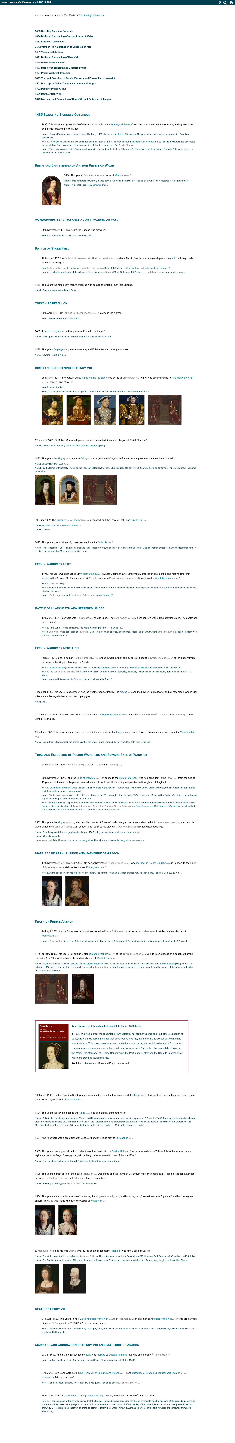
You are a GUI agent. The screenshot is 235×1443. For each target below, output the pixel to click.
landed (45, 578)
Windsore (120, 175)
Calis (83, 458)
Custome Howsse (58, 1178)
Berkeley (74, 1183)
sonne (174, 578)
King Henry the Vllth (97, 1318)
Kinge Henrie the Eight (94, 377)
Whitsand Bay (58, 667)
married (140, 863)
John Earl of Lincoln (59, 268)
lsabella (116, 1250)
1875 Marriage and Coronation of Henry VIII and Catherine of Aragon (73, 99)
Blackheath (83, 618)
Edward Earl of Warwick (61, 788)
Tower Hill (83, 632)
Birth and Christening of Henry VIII (63, 368)
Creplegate (59, 349)
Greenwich (178, 714)
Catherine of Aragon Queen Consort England (156, 1373)
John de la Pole (88, 268)
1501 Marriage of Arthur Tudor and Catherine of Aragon (65, 83)
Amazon (89, 1063)
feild (173, 258)
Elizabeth (131, 268)
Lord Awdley (120, 618)
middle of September (143, 142)
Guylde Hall (137, 520)
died (83, 1318)
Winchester (95, 185)
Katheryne (91, 867)
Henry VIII (124, 840)
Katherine (40, 958)
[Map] (127, 176)
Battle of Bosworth (127, 134)
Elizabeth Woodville (51, 525)
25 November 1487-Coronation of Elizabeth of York (63, 46)
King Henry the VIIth (182, 377)
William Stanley (88, 573)
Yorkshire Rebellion (51, 303)
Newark (109, 272)
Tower (170, 778)
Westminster (187, 732)
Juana (72, 1250)
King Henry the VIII (161, 1318)
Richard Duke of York (85, 595)
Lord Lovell (102, 258)
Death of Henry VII (50, 1309)
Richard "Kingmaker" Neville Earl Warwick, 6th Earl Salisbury (101, 806)
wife (131, 1196)
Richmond (124, 1318)
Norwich (88, 1173)
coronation (71, 1395)
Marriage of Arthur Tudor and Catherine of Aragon (77, 853)
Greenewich (129, 377)
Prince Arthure (91, 175)
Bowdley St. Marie (158, 657)
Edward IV (165, 268)
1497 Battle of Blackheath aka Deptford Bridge (60, 67)
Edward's (123, 802)
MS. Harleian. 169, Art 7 (127, 1383)
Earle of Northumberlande (77, 313)
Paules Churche (157, 863)
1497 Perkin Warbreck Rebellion (52, 73)
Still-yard (137, 548)
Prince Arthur (55, 941)
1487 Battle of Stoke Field (49, 41)
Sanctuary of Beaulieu (64, 672)
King (50, 1200)
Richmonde (159, 822)
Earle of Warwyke (86, 778)
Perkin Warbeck (82, 657)
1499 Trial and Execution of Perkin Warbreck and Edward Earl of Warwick (75, 78)
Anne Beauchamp (73, 809)
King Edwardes (163, 578)
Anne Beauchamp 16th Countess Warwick (156, 806)
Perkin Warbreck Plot (53, 564)
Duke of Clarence (128, 778)
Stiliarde (102, 542)
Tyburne (112, 764)
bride (76, 873)
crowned (46, 1377)
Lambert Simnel (150, 272)
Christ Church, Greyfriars (87, 445)
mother (78, 520)
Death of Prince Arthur (54, 921)
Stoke (90, 272)
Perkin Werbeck (117, 578)
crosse (123, 692)
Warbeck (53, 595)
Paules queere (72, 1099)
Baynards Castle (62, 826)
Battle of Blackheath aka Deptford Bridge (69, 608)
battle (57, 272)
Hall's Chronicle (127, 145)
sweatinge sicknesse (120, 124)
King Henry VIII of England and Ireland (98, 1373)
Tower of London (103, 967)
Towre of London (132, 953)
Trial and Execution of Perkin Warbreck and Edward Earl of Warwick (91, 755)
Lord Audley (55, 632)
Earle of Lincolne (74, 258)
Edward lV (108, 595)
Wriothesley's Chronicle (91, 15)
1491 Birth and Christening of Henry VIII (57, 57)
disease (58, 142)
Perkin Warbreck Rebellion (57, 648)
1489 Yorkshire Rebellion (49, 52)
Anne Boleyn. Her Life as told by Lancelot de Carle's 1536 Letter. (106, 1026)
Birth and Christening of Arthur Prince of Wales (75, 165)
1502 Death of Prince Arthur (50, 88)
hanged (161, 632)
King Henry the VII (111, 714)
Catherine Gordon (109, 667)
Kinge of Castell (104, 1196)
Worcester (47, 935)
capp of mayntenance (55, 331)
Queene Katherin (118, 1354)
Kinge (61, 458)
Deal (57, 583)
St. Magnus (122, 1138)
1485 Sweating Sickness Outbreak (54, 31)
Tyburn (171, 632)
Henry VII (86, 840)
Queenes (61, 520)
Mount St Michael (140, 667)
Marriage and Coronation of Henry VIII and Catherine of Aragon (87, 1345)
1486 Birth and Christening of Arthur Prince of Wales (64, 36)
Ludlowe (146, 931)
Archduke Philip (46, 1250)
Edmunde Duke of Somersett (152, 714)
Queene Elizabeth (98, 953)
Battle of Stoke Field (52, 248)
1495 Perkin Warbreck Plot (50, 62)
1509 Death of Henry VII (48, 94)
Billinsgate (79, 1178)
